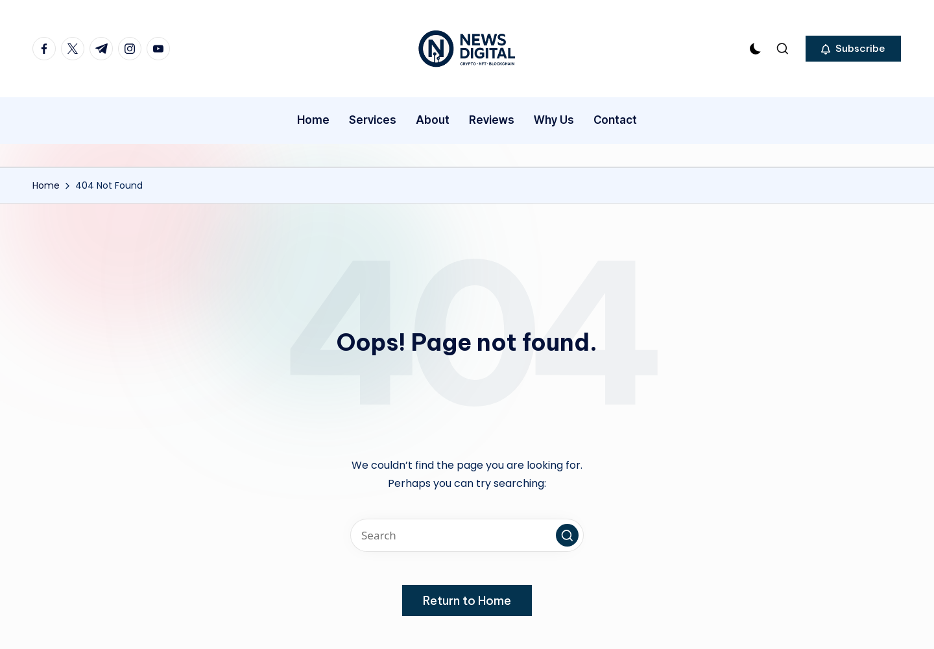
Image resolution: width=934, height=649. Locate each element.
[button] (853, 48)
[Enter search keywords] (467, 535)
